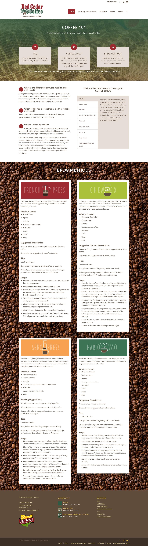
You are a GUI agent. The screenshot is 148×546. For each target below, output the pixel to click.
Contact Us (101, 514)
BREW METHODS (113, 53)
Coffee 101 (101, 504)
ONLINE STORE (112, 2)
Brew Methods (102, 506)
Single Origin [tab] (83, 138)
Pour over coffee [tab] (84, 126)
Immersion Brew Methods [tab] (87, 115)
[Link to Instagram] (123, 2)
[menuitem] (111, 1)
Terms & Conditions (104, 516)
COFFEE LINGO (74, 53)
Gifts (98, 511)
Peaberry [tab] (82, 132)
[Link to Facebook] (120, 2)
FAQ (35, 53)
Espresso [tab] (81, 110)
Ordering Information (104, 509)
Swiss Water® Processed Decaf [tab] (86, 145)
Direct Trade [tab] (83, 104)
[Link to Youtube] (127, 2)
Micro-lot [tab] (82, 121)
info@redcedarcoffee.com (28, 510)
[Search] (126, 11)
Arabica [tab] (81, 98)
